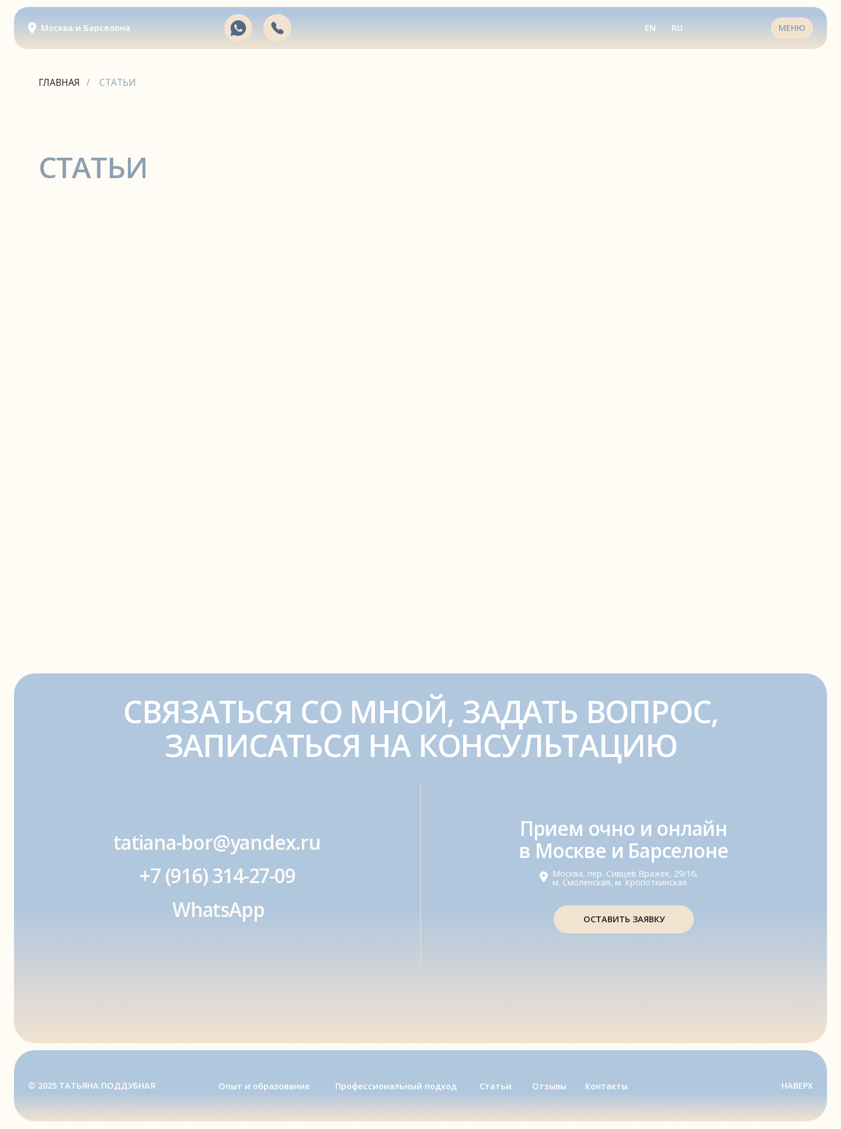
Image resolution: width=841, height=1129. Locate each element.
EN (650, 27)
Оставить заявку (624, 919)
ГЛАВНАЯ (59, 83)
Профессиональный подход (396, 1086)
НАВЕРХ (797, 1085)
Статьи (495, 1086)
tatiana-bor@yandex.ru (217, 842)
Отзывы (549, 1086)
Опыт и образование (264, 1086)
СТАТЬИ (117, 83)
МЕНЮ (792, 27)
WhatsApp (218, 909)
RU (677, 27)
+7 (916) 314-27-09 (217, 875)
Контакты (606, 1086)
